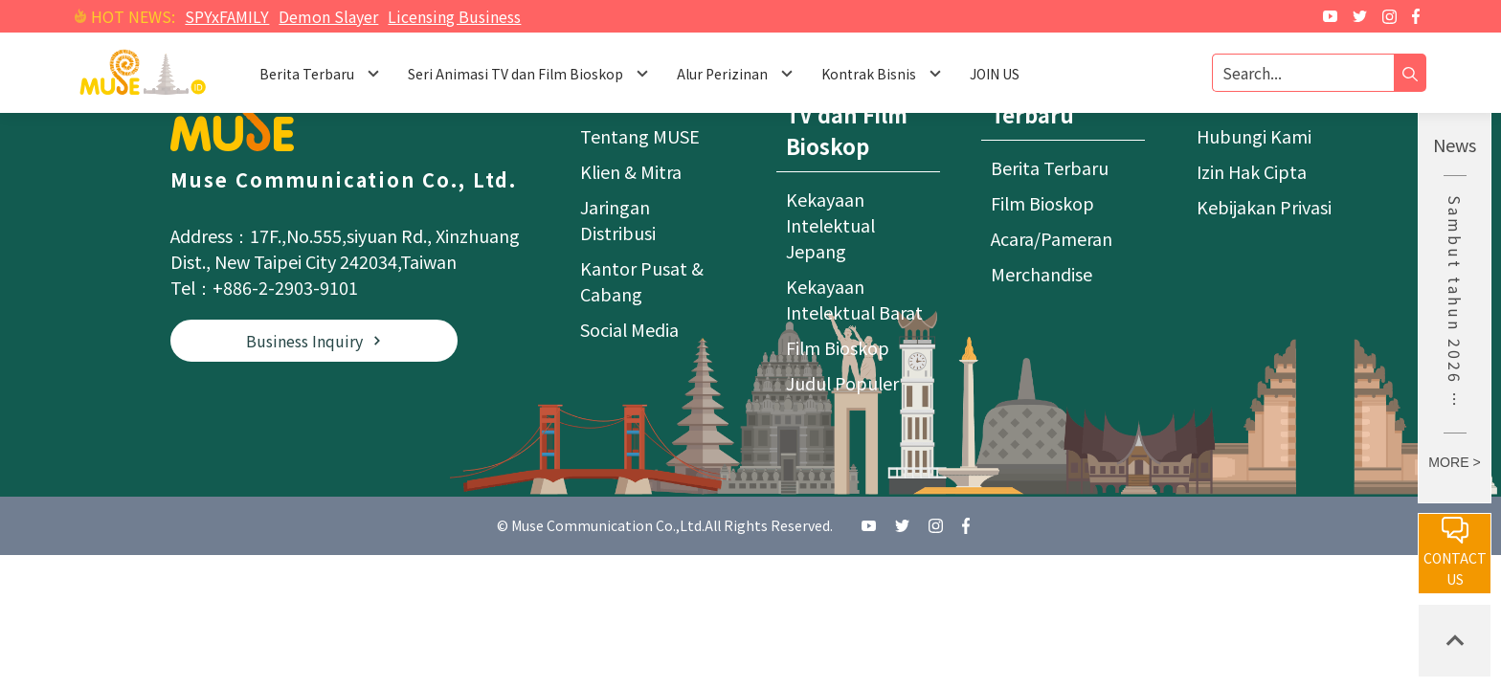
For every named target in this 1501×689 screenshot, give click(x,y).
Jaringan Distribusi (618, 219)
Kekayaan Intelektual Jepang (830, 225)
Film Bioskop (837, 347)
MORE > (1454, 462)
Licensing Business (454, 16)
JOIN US (994, 73)
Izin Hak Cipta (1252, 171)
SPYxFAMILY (227, 16)
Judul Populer (842, 382)
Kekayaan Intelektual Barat (854, 299)
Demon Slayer (328, 16)
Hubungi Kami (1254, 135)
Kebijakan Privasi (1264, 206)
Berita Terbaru (1050, 167)
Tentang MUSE (640, 135)
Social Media (629, 329)
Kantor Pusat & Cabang (642, 281)
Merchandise (1041, 273)
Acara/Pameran (1051, 238)
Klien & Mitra (631, 171)
